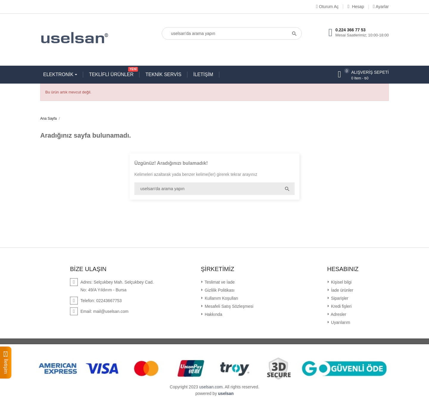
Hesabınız (343, 269)
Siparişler (339, 298)
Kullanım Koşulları (220, 298)
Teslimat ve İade (219, 282)
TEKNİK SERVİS (163, 74)
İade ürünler (341, 290)
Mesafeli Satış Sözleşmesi (228, 306)
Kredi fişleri (341, 306)
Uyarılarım (340, 322)
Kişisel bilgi (341, 282)
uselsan (226, 393)
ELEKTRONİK (59, 74)
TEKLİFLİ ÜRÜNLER (112, 73)
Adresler (338, 314)
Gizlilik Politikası (218, 290)
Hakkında (212, 314)
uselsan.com (211, 386)
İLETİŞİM (203, 74)
